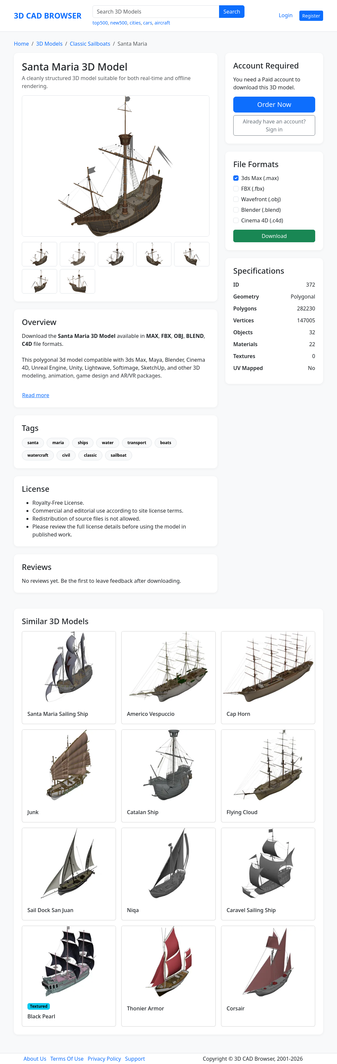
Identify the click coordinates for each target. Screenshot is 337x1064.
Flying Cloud (242, 812)
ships (83, 442)
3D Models (49, 43)
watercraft (37, 455)
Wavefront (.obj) (261, 199)
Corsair (236, 1008)
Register (311, 16)
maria (58, 442)
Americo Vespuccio (150, 713)
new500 (118, 23)
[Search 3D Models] (156, 11)
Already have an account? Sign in (274, 125)
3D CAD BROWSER (48, 15)
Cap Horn (238, 713)
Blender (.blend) (261, 209)
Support (135, 1058)
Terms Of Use (67, 1058)
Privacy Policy (104, 1058)
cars (147, 23)
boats (165, 442)
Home (21, 43)
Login (286, 15)
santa (32, 442)
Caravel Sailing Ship (251, 910)
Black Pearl (41, 1016)
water (107, 442)
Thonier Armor (145, 1008)
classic (90, 455)
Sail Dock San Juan (50, 910)
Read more (35, 395)
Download (274, 236)
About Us (34, 1058)
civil (66, 455)
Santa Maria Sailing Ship (57, 713)
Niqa (133, 910)
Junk (33, 812)
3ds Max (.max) (260, 178)
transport (137, 442)
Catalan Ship (142, 812)
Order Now (274, 104)
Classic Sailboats (90, 43)
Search (231, 11)
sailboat (119, 455)
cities (135, 23)
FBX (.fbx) (252, 188)
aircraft (162, 23)
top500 (100, 23)
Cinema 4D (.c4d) (262, 220)
